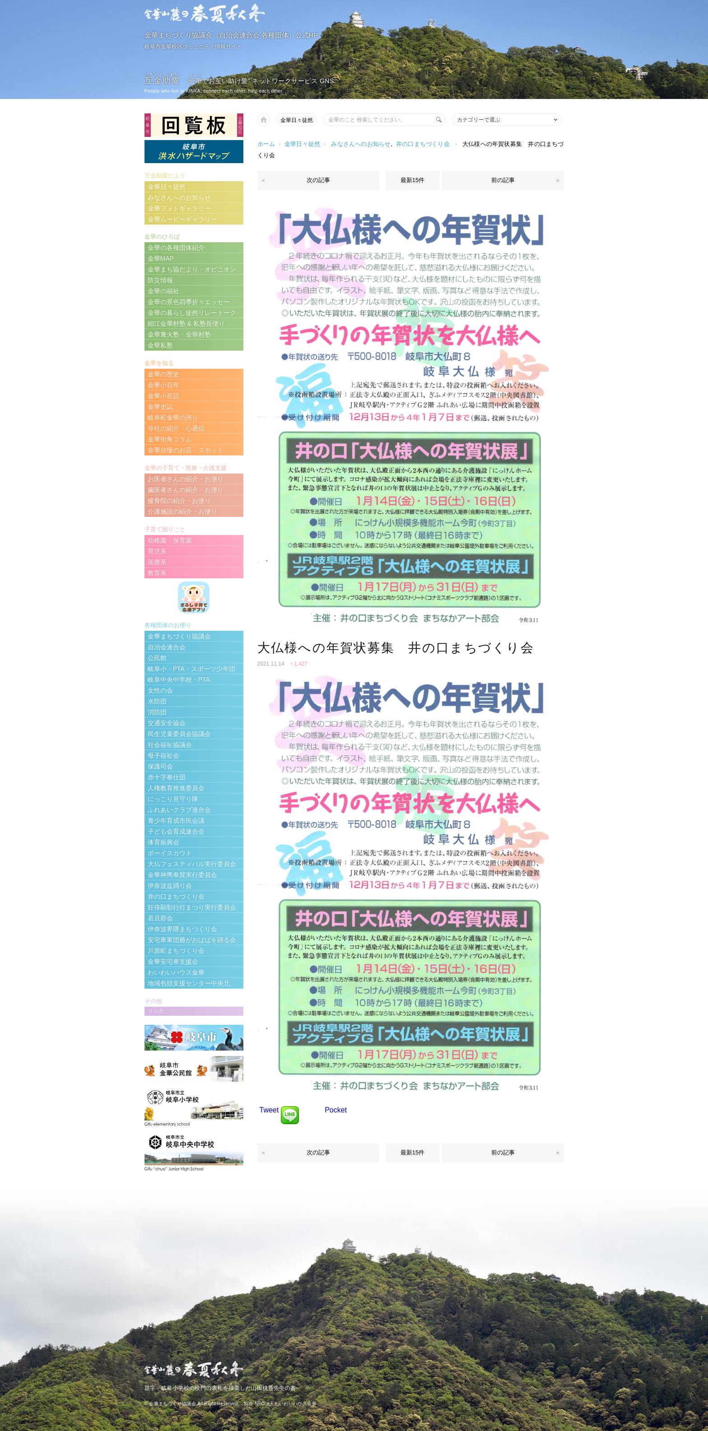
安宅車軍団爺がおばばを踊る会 (192, 939)
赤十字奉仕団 (167, 777)
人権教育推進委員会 (176, 788)
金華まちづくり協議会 (179, 636)
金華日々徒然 (296, 120)
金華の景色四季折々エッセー (189, 301)
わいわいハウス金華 (176, 972)
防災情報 (160, 280)
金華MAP (161, 258)
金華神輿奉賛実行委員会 (182, 874)
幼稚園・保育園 (170, 540)
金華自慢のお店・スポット (186, 450)
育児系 (157, 551)
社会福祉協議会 (170, 744)
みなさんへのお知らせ (361, 144)
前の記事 (503, 180)
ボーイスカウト (170, 853)
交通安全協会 (167, 723)
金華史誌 (160, 406)
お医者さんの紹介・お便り (186, 479)
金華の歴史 (163, 374)
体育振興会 (163, 842)
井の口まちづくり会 (423, 144)
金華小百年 (163, 385)
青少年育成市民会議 (176, 820)
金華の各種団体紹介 (176, 247)
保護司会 (160, 766)
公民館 (157, 658)
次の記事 (318, 180)
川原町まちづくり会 (176, 950)
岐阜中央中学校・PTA (179, 679)
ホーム (266, 144)
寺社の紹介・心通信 (176, 428)
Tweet (269, 1110)
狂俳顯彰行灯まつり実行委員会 (192, 907)
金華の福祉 (163, 291)
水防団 (157, 701)
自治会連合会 (167, 647)
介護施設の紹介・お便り (182, 511)
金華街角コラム (170, 439)
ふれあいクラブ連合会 (179, 809)
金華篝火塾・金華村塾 (179, 334)
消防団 (157, 712)
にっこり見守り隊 (173, 798)
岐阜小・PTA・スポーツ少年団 (191, 668)
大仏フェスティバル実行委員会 (192, 864)
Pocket (336, 1110)
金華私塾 (160, 345)
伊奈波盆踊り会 (170, 885)
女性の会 (160, 690)
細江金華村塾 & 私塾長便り (186, 323)
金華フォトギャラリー (179, 208)
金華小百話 (163, 395)
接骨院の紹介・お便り (179, 500)
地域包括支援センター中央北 (189, 983)
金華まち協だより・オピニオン (192, 269)
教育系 (157, 573)
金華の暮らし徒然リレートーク (192, 312)
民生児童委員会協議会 (179, 733)
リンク (156, 1011)
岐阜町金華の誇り (173, 417)
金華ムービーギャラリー (182, 219)
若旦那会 (160, 918)
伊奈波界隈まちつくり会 (182, 929)
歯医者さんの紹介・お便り (186, 489)
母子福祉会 (163, 755)
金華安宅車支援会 (173, 961)
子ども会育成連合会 (176, 831)
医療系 (157, 562)
